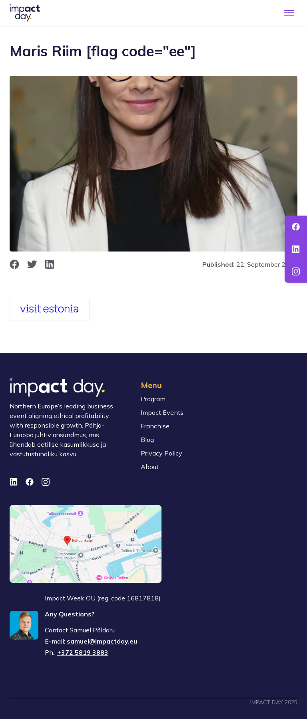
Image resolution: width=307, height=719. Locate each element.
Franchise (155, 426)
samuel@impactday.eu (102, 641)
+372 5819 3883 (82, 652)
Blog (147, 440)
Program (153, 399)
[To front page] (25, 13)
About (150, 467)
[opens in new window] (14, 264)
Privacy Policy (161, 453)
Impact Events (162, 412)
